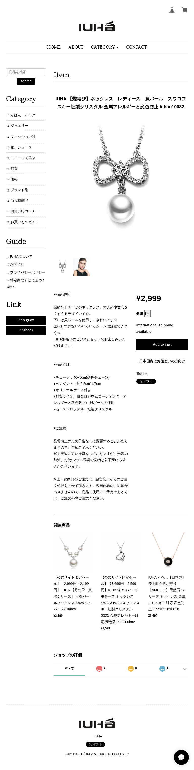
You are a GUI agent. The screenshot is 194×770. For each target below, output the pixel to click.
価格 (14, 179)
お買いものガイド (25, 222)
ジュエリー (19, 126)
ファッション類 (23, 137)
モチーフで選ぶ (23, 158)
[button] (104, 47)
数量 (139, 314)
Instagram (25, 320)
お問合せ (17, 264)
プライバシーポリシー (27, 272)
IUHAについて (21, 256)
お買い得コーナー (25, 211)
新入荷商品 (19, 201)
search (26, 81)
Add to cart (162, 344)
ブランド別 (19, 190)
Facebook (25, 330)
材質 (14, 168)
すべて (69, 668)
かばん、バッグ (23, 115)
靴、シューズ (21, 147)
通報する (142, 373)
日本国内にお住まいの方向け (162, 361)
